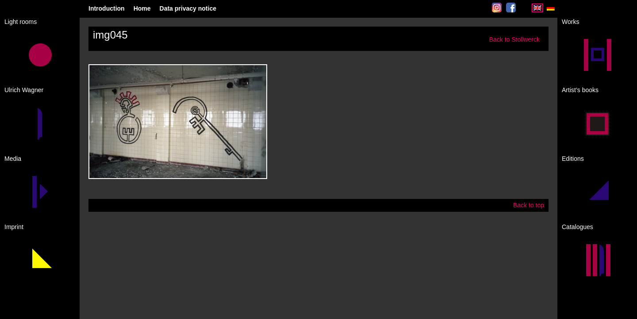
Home (142, 8)
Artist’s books (580, 89)
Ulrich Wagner (23, 89)
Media (12, 158)
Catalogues (577, 226)
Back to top (528, 205)
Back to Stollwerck (514, 39)
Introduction (106, 8)
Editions (573, 158)
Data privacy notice (188, 8)
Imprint (13, 226)
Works (570, 21)
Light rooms (20, 21)
